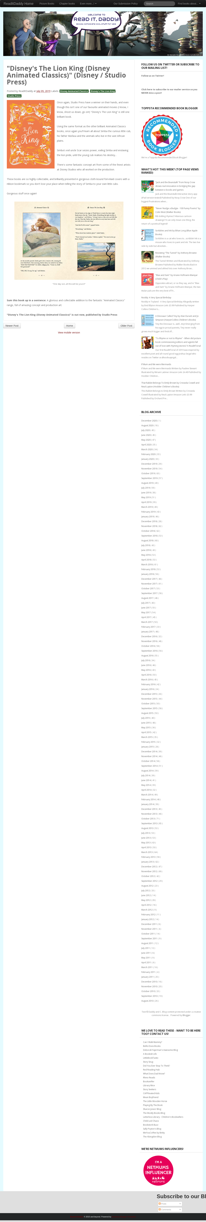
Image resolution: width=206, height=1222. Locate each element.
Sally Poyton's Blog (152, 1128)
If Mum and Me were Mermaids (156, 364)
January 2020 (147, 459)
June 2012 (146, 895)
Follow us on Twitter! (152, 75)
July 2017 (145, 602)
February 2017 (148, 626)
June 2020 (146, 435)
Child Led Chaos (151, 1120)
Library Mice (149, 1085)
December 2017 (149, 578)
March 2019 (147, 507)
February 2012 (148, 914)
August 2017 (147, 598)
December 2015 (149, 694)
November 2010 (149, 986)
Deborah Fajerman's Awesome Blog (160, 1050)
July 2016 (145, 660)
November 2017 (149, 583)
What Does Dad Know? (154, 1073)
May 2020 (146, 439)
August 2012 (147, 885)
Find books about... (189, 3)
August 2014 (147, 770)
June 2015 (146, 722)
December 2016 (149, 636)
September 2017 (149, 593)
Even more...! (88, 3)
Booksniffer (148, 1081)
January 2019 (147, 516)
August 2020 (147, 425)
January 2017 (147, 631)
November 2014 (149, 756)
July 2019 (145, 487)
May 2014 (146, 785)
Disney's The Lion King (103, 91)
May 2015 (146, 727)
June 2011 (146, 952)
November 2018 (149, 526)
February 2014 (148, 799)
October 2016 (148, 646)
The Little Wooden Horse (155, 1101)
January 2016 (147, 689)
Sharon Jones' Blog (152, 1109)
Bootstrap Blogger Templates (124, 1217)
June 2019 (146, 492)
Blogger (186, 1015)
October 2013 (148, 818)
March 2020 (147, 449)
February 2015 (148, 741)
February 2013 (148, 857)
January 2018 (147, 574)
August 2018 (147, 540)
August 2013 (147, 828)
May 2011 (146, 957)
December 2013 (149, 809)
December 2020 (149, 420)
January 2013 (147, 861)
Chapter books (67, 3)
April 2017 (146, 617)
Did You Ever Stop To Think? (156, 1065)
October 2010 (148, 991)
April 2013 (146, 847)
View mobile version (69, 332)
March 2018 (147, 564)
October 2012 (148, 876)
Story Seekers (149, 1089)
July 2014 (145, 775)
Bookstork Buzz (150, 1124)
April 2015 (146, 732)
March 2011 (147, 967)
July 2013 (145, 833)
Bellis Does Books (151, 1046)
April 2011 (146, 962)
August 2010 (147, 1000)
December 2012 (149, 866)
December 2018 (149, 521)
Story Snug (148, 1061)
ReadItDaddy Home (19, 3)
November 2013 (149, 813)
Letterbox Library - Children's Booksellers (163, 1116)
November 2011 (149, 928)
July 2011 (145, 948)
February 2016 (148, 684)
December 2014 (149, 751)
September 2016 (149, 650)
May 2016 (146, 670)
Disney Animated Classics (74, 91)
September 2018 (149, 535)
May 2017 (146, 612)
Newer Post (12, 325)
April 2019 (146, 502)
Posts (162, 1204)
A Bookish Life (150, 1053)
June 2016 (146, 665)
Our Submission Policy (126, 3)
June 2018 (146, 550)
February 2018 (148, 569)
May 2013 (146, 842)
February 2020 (148, 454)
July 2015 (145, 717)
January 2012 (147, 919)
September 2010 (149, 996)
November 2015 (149, 698)
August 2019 (147, 483)
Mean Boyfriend (150, 1097)
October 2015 (148, 703)
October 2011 (148, 933)
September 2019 (149, 478)
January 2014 (147, 804)
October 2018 (148, 530)
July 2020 (145, 430)
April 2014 (146, 789)
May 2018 (146, 554)
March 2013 (147, 852)
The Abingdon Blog (152, 1136)
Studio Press (14, 96)
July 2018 (145, 545)
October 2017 (148, 588)
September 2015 (149, 708)
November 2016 (149, 641)
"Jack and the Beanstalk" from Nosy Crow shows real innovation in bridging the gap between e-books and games (175, 186)
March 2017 (147, 622)
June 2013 (146, 837)
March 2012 (147, 909)
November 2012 (149, 871)
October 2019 (148, 473)
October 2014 (148, 761)
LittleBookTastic (150, 1057)
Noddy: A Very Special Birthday (156, 297)
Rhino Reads (149, 1077)
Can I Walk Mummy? (152, 1042)
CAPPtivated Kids (151, 1093)
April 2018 (146, 559)
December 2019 (149, 463)
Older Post (126, 325)
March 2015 (147, 737)
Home (69, 325)
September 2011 (149, 938)
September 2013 (149, 823)
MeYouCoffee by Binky (154, 1132)
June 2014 (146, 780)
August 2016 (147, 655)
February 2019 (148, 511)
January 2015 (147, 746)
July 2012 (145, 890)
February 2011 (148, 972)
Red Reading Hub (151, 1069)
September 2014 (149, 765)
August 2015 (147, 713)
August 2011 (147, 943)
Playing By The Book (153, 1105)
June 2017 (146, 607)
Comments (165, 1209)
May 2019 (146, 497)
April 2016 (146, 674)
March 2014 (147, 794)
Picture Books (47, 3)
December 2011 (149, 924)
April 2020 (146, 444)
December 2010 (149, 981)
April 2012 (146, 904)
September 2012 (149, 881)
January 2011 (147, 976)
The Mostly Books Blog (154, 1113)
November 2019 (149, 468)
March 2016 (147, 679)
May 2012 (146, 900)
